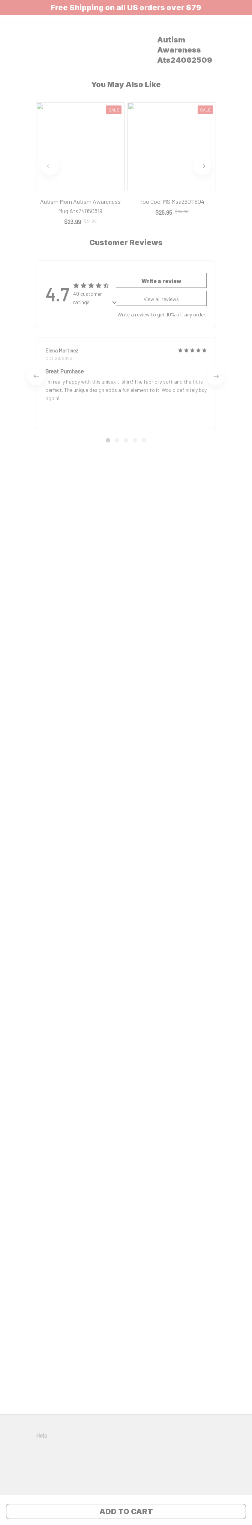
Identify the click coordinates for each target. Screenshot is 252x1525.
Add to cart (126, 1511)
